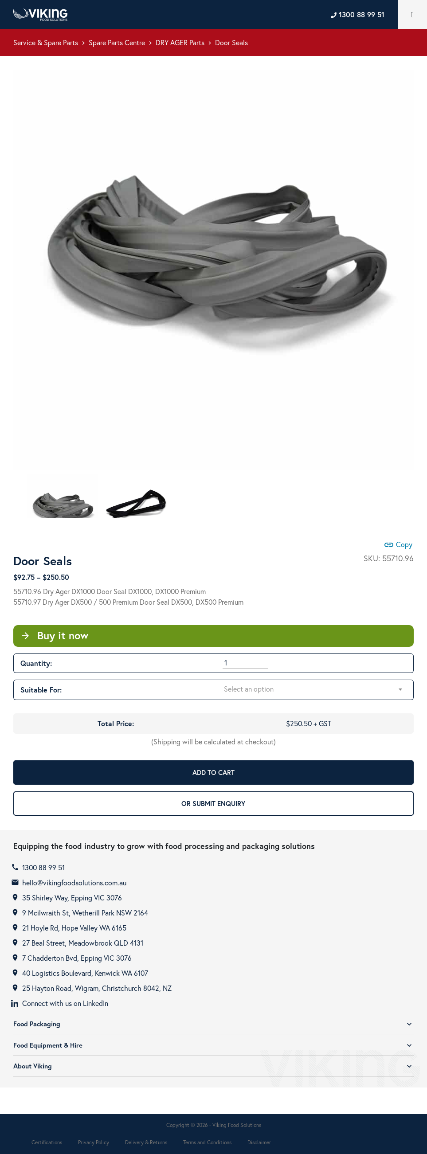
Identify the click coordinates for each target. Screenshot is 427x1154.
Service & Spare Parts (45, 42)
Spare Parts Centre (117, 42)
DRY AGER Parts (180, 42)
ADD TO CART (213, 772)
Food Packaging (213, 1024)
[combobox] (313, 689)
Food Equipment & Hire (213, 1045)
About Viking (213, 1066)
